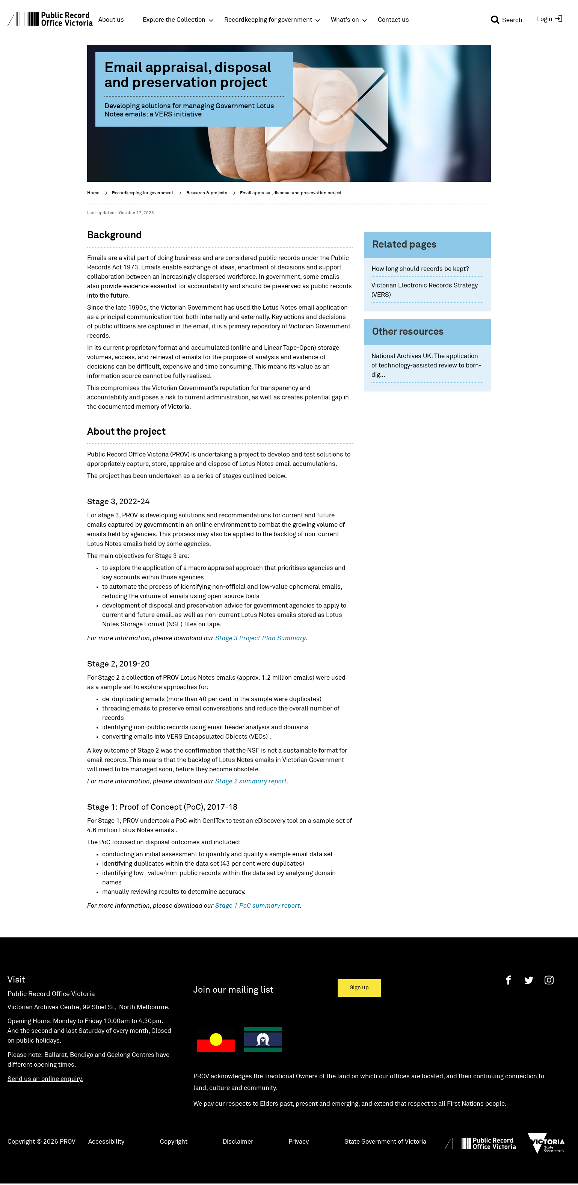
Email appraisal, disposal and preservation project (291, 193)
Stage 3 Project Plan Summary (260, 638)
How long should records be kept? (420, 269)
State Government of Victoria (385, 1142)
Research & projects (206, 193)
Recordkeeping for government (143, 193)
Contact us (393, 20)
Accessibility (106, 1142)
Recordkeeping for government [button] (268, 20)
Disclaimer (238, 1142)
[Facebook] (508, 980)
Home (93, 193)
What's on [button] (345, 20)
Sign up (359, 987)
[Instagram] (549, 980)
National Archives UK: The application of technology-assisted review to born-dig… (426, 365)
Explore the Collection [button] (174, 20)
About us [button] (111, 20)
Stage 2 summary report (251, 781)
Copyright (173, 1142)
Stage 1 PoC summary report (257, 906)
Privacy (298, 1142)
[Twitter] (528, 980)
